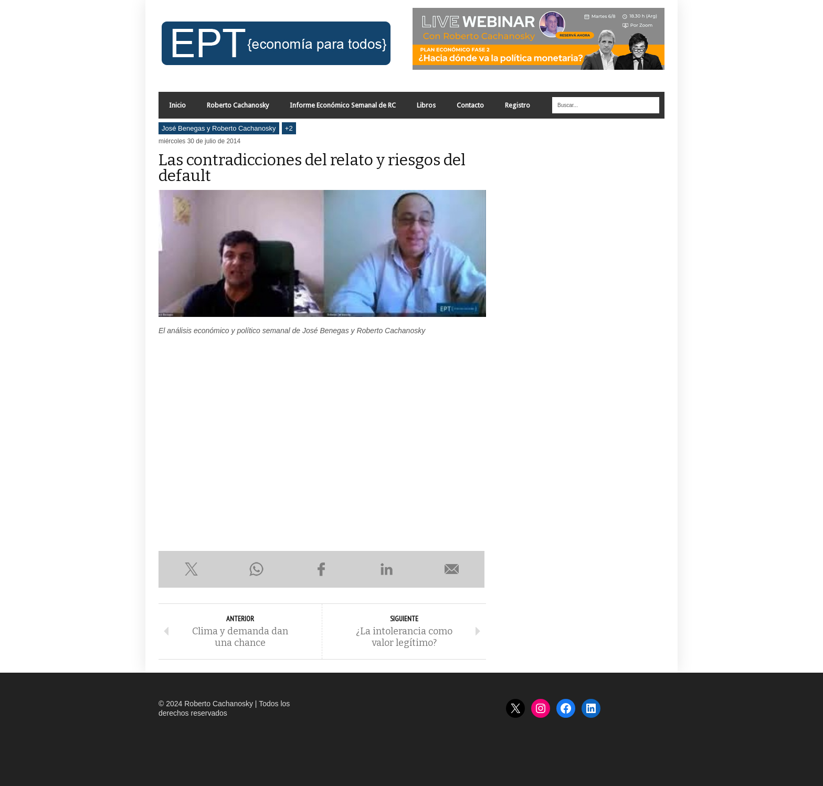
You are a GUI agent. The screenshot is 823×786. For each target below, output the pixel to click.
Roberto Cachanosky (238, 105)
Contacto (470, 105)
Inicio (177, 105)
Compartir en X (191, 569)
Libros (426, 105)
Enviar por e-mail (451, 569)
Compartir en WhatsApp (256, 569)
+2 (289, 128)
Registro (517, 105)
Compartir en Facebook (321, 569)
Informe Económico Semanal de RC (343, 105)
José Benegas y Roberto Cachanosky (219, 128)
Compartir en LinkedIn (386, 569)
